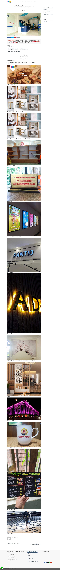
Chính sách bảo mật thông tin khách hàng (33, 561)
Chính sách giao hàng (30, 558)
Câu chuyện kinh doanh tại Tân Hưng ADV (14, 51)
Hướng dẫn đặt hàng (30, 556)
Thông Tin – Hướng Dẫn (47, 16)
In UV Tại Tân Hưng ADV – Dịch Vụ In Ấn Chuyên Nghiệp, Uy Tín (17, 49)
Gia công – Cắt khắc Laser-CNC (48, 7)
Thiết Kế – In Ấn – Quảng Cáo (48, 14)
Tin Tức (45, 19)
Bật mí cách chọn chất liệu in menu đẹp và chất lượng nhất (16, 48)
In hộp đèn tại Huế (10, 52)
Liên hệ (29, 555)
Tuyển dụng (45, 21)
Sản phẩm (23, 10)
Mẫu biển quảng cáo (47, 11)
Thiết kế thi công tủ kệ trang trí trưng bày (14, 543)
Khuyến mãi (45, 9)
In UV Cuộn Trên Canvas (11, 46)
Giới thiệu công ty (30, 553)
